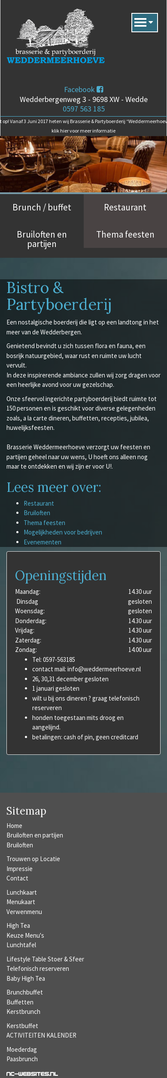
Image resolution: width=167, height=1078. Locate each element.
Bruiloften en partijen (42, 239)
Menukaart (20, 902)
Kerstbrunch (23, 1011)
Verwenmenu (24, 912)
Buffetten (19, 1002)
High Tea (18, 925)
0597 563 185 (84, 109)
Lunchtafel (21, 945)
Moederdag (21, 1049)
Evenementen (42, 542)
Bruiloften (37, 513)
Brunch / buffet (41, 207)
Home (14, 826)
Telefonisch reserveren (37, 968)
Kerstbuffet (22, 1026)
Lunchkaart (21, 892)
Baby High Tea (25, 978)
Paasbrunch (22, 1059)
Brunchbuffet (24, 992)
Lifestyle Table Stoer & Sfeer (45, 959)
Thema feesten (125, 234)
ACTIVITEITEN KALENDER (41, 1035)
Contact (17, 878)
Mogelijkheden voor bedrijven (63, 532)
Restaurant (125, 207)
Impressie (19, 869)
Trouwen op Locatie (33, 859)
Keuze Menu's (25, 935)
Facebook (83, 89)
